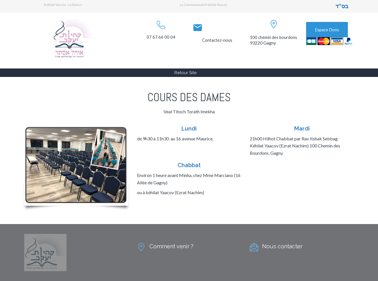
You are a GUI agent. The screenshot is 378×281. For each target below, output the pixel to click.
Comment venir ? (171, 246)
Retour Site (185, 72)
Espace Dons (327, 29)
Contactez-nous (217, 40)
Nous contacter (282, 246)
